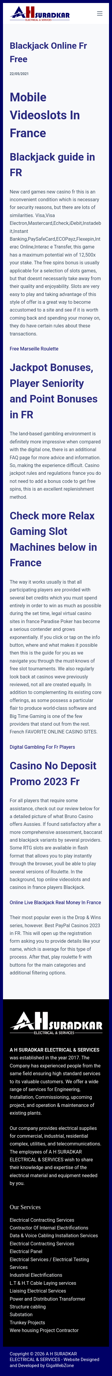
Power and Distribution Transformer (47, 1299)
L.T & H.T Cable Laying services (43, 1283)
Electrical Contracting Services (42, 1220)
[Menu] (99, 13)
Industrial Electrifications (36, 1275)
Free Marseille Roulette (34, 349)
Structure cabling (28, 1307)
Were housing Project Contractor (44, 1330)
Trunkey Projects (27, 1322)
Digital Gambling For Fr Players (42, 747)
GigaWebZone (60, 1365)
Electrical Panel (26, 1251)
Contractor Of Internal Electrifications (49, 1228)
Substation (21, 1314)
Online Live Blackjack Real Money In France (55, 902)
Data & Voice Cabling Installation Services (54, 1235)
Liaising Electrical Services (38, 1291)
